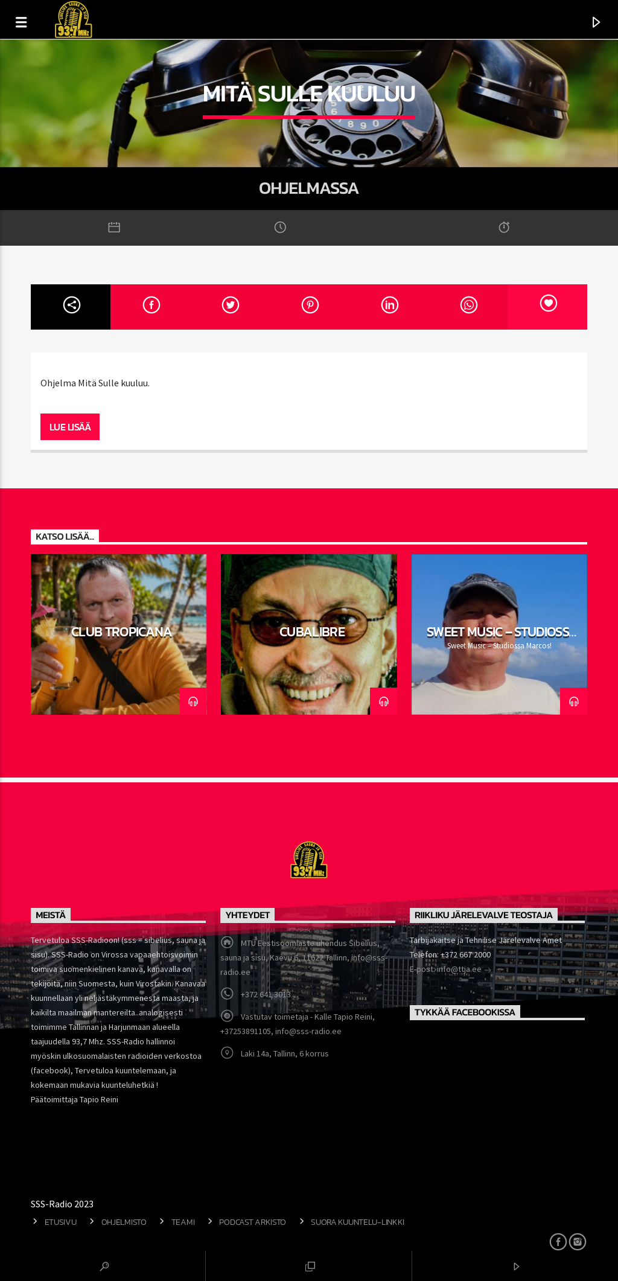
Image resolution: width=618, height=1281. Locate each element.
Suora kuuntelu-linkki (357, 1221)
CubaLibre (312, 631)
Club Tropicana (122, 631)
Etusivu (61, 1221)
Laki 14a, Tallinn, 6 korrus (285, 1053)
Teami (183, 1221)
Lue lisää (70, 427)
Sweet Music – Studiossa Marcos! (502, 638)
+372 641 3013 (266, 994)
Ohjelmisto (124, 1221)
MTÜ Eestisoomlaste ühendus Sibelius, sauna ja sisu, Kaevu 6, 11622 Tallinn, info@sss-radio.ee (303, 957)
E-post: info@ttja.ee (451, 970)
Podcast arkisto (252, 1221)
